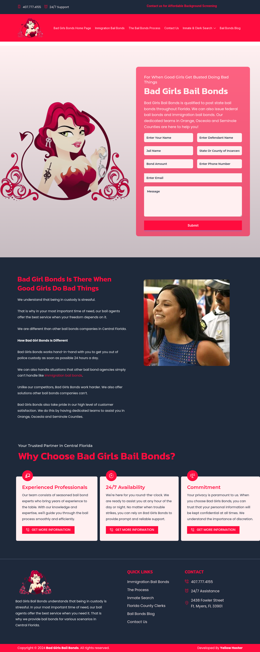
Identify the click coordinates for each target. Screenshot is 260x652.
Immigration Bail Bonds (110, 28)
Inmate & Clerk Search (199, 29)
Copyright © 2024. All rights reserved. (63, 648)
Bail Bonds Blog (230, 28)
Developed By (220, 648)
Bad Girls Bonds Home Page (72, 28)
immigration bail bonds (63, 375)
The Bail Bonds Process (144, 28)
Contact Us (171, 28)
